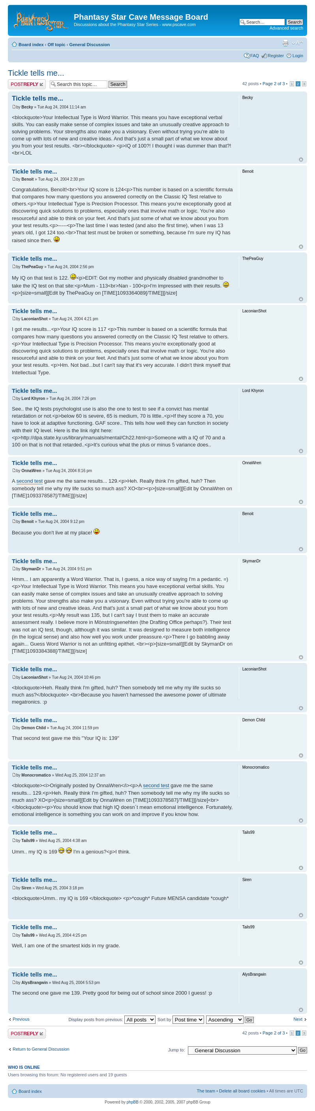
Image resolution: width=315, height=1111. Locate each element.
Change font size (297, 43)
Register (276, 55)
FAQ (254, 55)
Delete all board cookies (242, 1091)
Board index (31, 44)
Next (297, 1019)
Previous (21, 1019)
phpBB (133, 1102)
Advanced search (286, 28)
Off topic (56, 44)
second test (30, 481)
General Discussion (89, 44)
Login (297, 55)
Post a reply (27, 84)
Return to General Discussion (41, 1049)
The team (206, 1091)
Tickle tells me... (36, 73)
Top (301, 159)
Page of (273, 83)
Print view (285, 43)
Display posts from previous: (112, 1019)
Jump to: (176, 1050)
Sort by (181, 1019)
